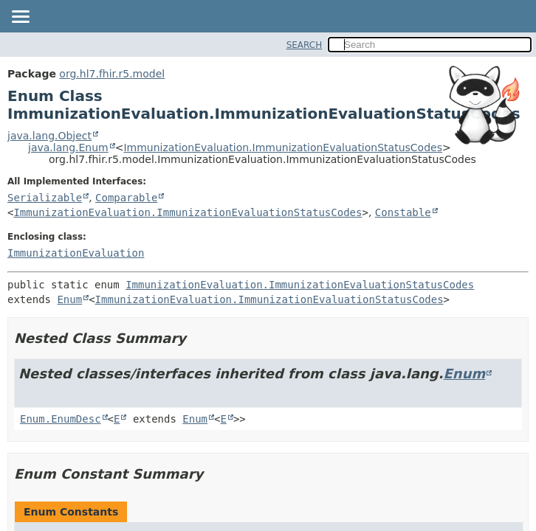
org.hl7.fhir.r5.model (112, 74)
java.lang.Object (49, 136)
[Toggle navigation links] (19, 17)
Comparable (126, 198)
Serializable (44, 198)
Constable (403, 212)
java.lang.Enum (68, 147)
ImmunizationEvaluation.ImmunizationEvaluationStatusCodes (282, 147)
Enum (69, 299)
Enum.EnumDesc (60, 419)
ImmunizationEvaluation (75, 253)
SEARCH (304, 45)
